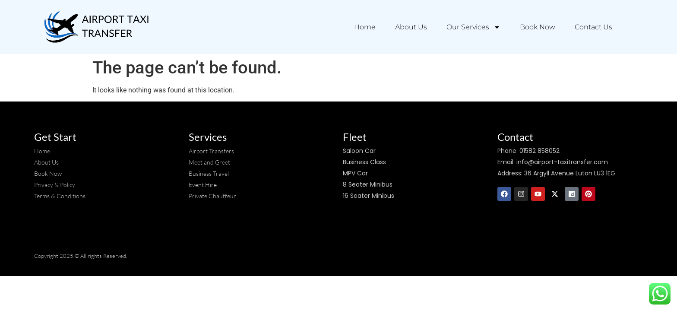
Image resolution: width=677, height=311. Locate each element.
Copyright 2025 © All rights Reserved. (80, 255)
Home (365, 27)
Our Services (473, 27)
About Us (411, 27)
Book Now (537, 27)
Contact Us (593, 27)
